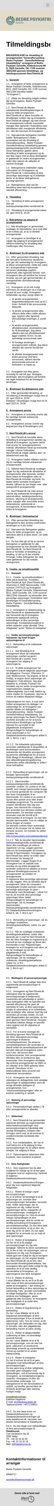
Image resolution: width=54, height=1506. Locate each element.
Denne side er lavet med (27, 1497)
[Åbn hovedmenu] (48, 5)
